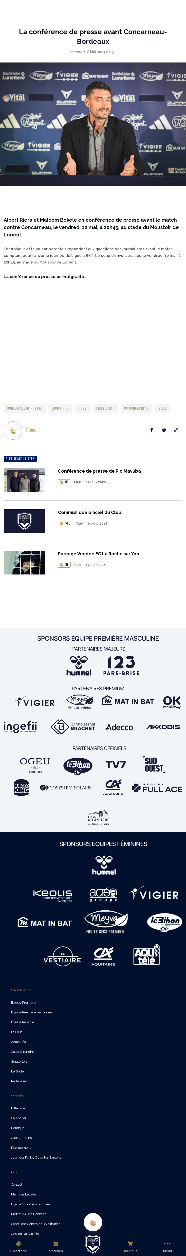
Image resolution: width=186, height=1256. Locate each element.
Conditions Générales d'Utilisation (35, 1224)
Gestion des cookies (25, 1234)
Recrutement (21, 1147)
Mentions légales (24, 1194)
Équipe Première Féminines (31, 1012)
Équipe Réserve (22, 1022)
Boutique (130, 1247)
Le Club (16, 1032)
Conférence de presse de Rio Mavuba (99, 471)
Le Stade (17, 1071)
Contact (16, 1184)
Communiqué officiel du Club (89, 512)
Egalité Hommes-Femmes (30, 1204)
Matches (56, 1247)
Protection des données (28, 1214)
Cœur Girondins (22, 1052)
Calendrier (18, 1118)
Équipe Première (23, 1002)
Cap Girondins (21, 1138)
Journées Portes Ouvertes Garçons (36, 1157)
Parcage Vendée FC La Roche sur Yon (98, 553)
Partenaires (19, 1081)
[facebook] (152, 430)
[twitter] (164, 430)
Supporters (19, 1061)
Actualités (18, 1042)
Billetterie (18, 1247)
